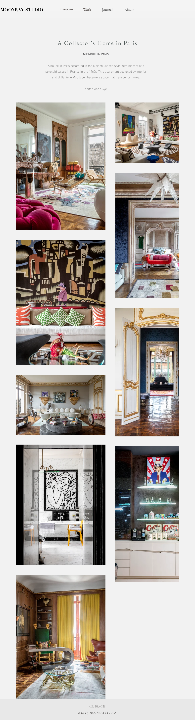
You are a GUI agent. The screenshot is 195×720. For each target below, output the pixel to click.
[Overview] (66, 10)
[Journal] (107, 10)
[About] (129, 10)
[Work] (87, 10)
